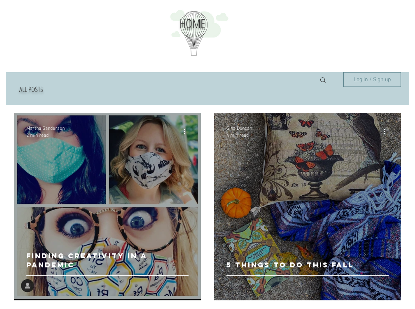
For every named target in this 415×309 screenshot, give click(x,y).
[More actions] (187, 131)
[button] (323, 80)
